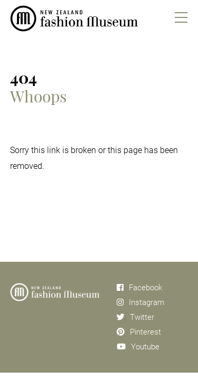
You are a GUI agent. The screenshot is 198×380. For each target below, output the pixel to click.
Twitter (135, 317)
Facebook (139, 287)
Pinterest (139, 332)
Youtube (138, 347)
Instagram (140, 302)
